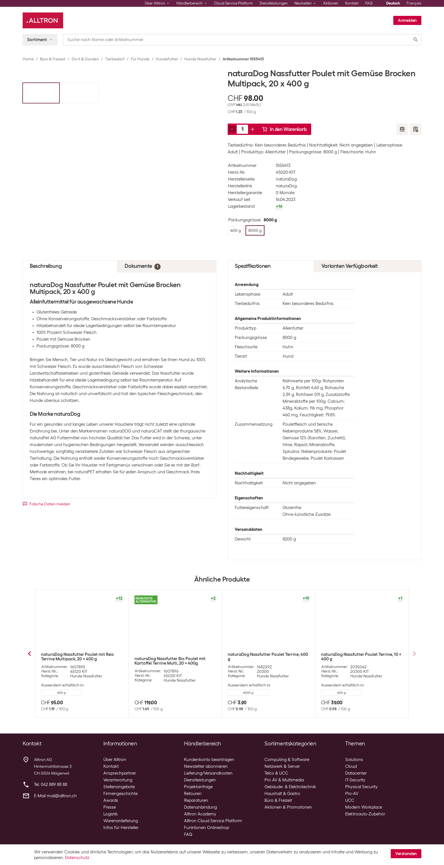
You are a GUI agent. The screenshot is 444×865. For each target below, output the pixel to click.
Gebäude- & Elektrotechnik (290, 786)
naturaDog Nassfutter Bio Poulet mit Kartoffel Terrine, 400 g (76, 660)
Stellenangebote (119, 786)
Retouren (193, 793)
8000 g (155, 693)
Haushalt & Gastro (282, 793)
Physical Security (361, 786)
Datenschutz (77, 857)
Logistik (110, 814)
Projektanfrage (198, 786)
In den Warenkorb (284, 129)
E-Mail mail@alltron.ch (55, 795)
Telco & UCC (276, 773)
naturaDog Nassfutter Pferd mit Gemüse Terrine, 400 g (174, 656)
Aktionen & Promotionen (288, 807)
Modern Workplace (363, 807)
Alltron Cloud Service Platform (213, 820)
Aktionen (330, 3)
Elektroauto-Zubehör (365, 814)
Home (28, 59)
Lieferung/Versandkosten (208, 773)
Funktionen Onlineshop (206, 827)
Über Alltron (114, 759)
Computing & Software (286, 759)
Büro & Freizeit (52, 59)
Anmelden (407, 20)
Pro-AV (351, 793)
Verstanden (406, 853)
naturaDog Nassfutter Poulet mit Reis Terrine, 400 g (357, 656)
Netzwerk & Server (282, 766)
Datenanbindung (200, 807)
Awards (110, 800)
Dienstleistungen (274, 3)
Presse (109, 807)
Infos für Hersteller (120, 827)
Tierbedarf (115, 59)
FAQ (369, 3)
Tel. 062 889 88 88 (50, 784)
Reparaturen (196, 800)
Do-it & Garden (85, 59)
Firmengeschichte (120, 793)
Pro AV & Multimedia (284, 780)
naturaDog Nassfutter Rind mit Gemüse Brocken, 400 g (266, 656)
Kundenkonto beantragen (209, 759)
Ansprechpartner (119, 773)
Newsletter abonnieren (206, 766)
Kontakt (351, 3)
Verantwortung (117, 780)
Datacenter (356, 773)
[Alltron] (43, 20)
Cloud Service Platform (233, 3)
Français (414, 3)
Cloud (351, 766)
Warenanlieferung (120, 820)
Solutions (354, 759)
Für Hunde (140, 59)
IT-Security (355, 780)
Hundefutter (167, 59)
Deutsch (393, 3)
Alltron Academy (200, 814)
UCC (349, 800)
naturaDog (286, 179)
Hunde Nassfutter (200, 59)
